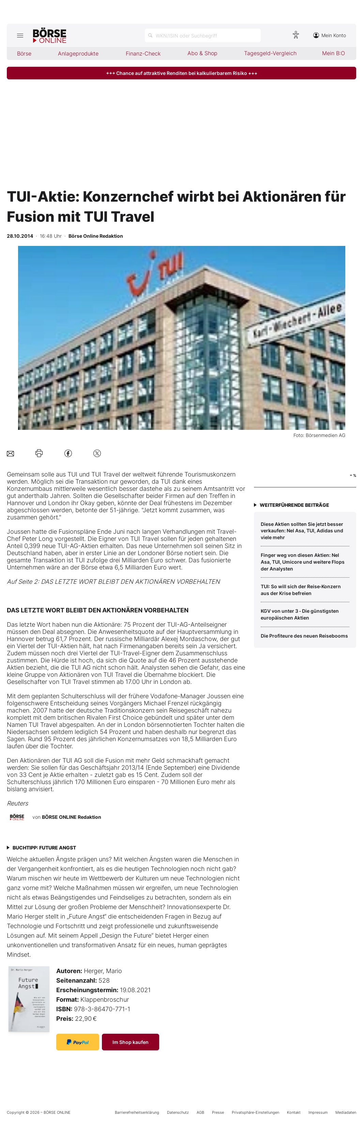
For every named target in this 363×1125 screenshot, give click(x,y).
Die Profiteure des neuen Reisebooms (304, 636)
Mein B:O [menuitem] (333, 53)
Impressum (318, 1112)
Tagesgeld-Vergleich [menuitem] (270, 53)
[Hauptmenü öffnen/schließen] (20, 35)
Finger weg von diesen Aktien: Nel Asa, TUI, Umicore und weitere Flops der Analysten (303, 561)
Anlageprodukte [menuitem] (78, 53)
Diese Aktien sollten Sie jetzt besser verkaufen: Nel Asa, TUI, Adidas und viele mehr (302, 530)
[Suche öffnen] (203, 35)
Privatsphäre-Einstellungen (255, 1112)
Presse (218, 1112)
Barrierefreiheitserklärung (137, 1112)
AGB (200, 1112)
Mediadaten (345, 1112)
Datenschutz (178, 1112)
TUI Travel (106, 474)
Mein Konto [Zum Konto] (329, 35)
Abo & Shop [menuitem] (202, 53)
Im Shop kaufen (130, 1042)
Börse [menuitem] (24, 53)
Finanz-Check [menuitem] (143, 53)
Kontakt (294, 1112)
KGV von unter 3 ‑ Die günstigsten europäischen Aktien (300, 614)
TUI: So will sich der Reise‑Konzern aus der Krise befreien (301, 589)
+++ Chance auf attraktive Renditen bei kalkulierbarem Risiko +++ (181, 73)
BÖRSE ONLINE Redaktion (71, 817)
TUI (72, 474)
